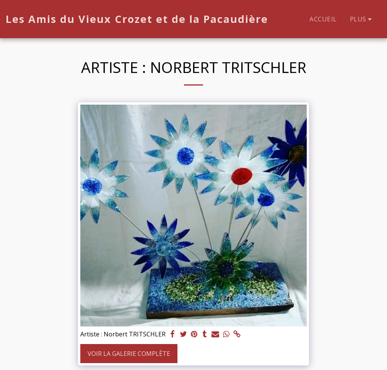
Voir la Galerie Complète (129, 353)
